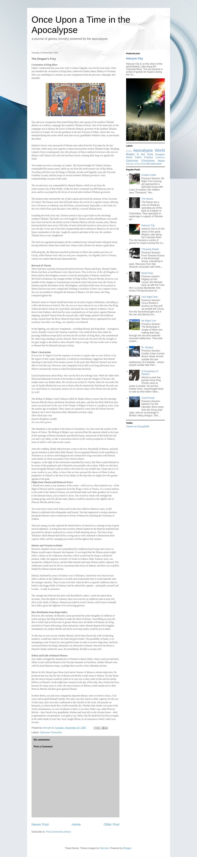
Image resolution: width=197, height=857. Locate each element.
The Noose (147, 198)
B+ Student (147, 347)
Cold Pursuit (147, 398)
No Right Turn (148, 320)
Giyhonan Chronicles (51, 732)
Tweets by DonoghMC (137, 426)
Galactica (160, 157)
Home (76, 824)
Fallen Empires (144, 157)
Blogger (127, 848)
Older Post (111, 824)
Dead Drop (147, 273)
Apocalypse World (149, 150)
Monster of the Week (136, 164)
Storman (104, 848)
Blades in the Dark (139, 154)
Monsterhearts (154, 163)
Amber (129, 151)
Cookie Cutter (148, 175)
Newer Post (40, 824)
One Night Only (149, 297)
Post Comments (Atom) (58, 831)
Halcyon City (134, 58)
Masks (161, 161)
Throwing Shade (150, 249)
